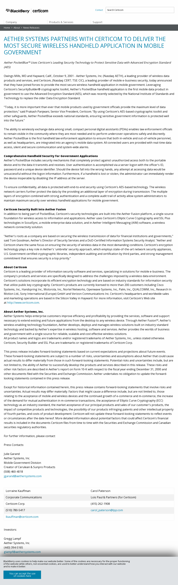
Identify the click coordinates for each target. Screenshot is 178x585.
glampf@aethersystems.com (22, 552)
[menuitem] (99, 10)
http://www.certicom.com (23, 302)
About (17, 27)
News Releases (31, 27)
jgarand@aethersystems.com (23, 476)
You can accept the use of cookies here (22, 575)
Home (7, 27)
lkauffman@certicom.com (22, 517)
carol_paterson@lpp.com (107, 510)
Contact (99, 10)
